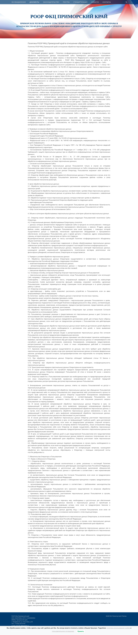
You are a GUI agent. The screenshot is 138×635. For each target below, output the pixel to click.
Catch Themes (122, 616)
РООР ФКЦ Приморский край (69, 16)
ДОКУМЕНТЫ (34, 2)
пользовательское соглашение (63, 631)
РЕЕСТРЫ (66, 2)
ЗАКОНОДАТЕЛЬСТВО (51, 2)
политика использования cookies (118, 628)
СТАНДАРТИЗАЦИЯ (80, 2)
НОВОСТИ (95, 2)
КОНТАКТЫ (107, 2)
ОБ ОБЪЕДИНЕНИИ (19, 2)
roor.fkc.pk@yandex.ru (22, 625)
